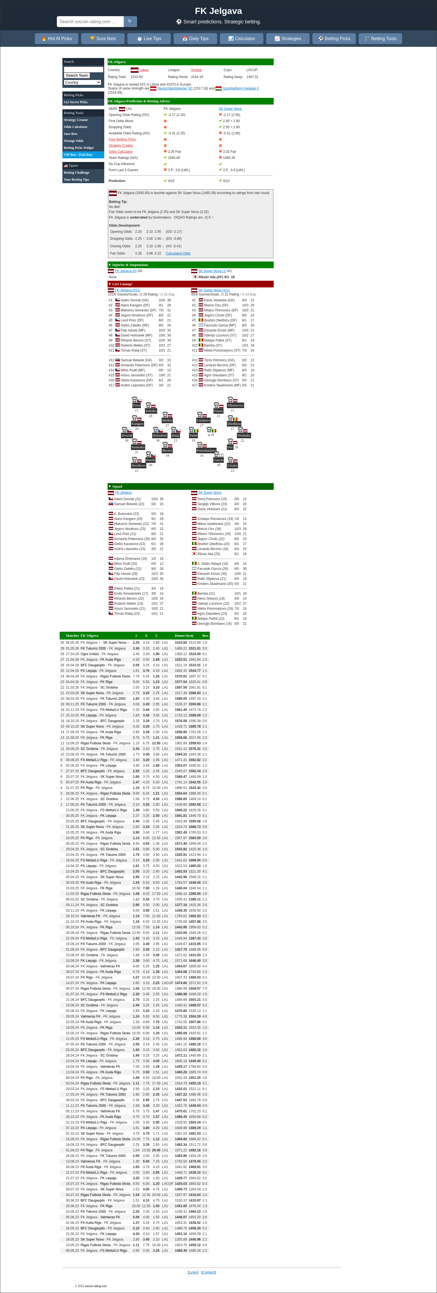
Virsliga (196, 70)
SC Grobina (109, 687)
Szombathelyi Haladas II (241, 88)
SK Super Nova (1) (212, 271)
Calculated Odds (178, 253)
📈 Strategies (288, 38)
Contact (208, 1272)
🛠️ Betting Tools (380, 38)
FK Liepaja (88, 671)
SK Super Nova (209, 493)
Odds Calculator (121, 152)
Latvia (143, 70)
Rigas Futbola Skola (115, 676)
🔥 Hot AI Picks (56, 38)
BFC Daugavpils (93, 665)
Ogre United (90, 654)
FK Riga (106, 682)
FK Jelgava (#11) (127, 290)
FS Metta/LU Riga (113, 710)
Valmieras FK (90, 916)
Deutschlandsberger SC (175, 88)
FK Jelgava (123, 493)
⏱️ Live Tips (149, 38)
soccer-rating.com (96, 1286)
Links (193, 1272)
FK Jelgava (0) (126, 271)
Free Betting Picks (122, 139)
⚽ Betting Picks (334, 38)
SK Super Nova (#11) (214, 290)
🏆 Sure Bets (103, 38)
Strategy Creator (121, 145)
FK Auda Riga (110, 660)
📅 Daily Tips (195, 38)
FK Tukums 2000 (93, 648)
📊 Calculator (241, 38)
